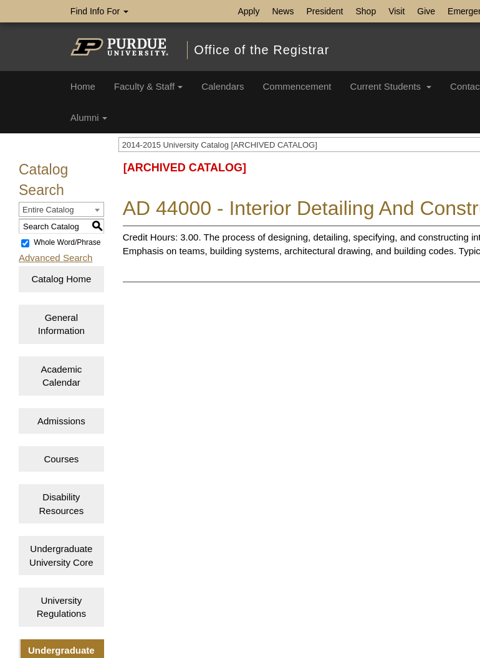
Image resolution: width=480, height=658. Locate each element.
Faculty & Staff (148, 86)
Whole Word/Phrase (67, 243)
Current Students (391, 86)
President (324, 11)
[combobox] (61, 209)
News (283, 11)
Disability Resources (61, 503)
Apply (248, 11)
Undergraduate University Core (61, 555)
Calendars (222, 86)
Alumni (88, 117)
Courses (61, 459)
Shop (366, 11)
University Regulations (61, 607)
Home (82, 86)
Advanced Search (55, 257)
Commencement (297, 86)
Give (426, 11)
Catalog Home (61, 279)
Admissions (61, 421)
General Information (61, 324)
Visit (396, 11)
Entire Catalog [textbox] (48, 209)
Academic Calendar (61, 376)
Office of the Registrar (261, 50)
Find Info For (99, 11)
